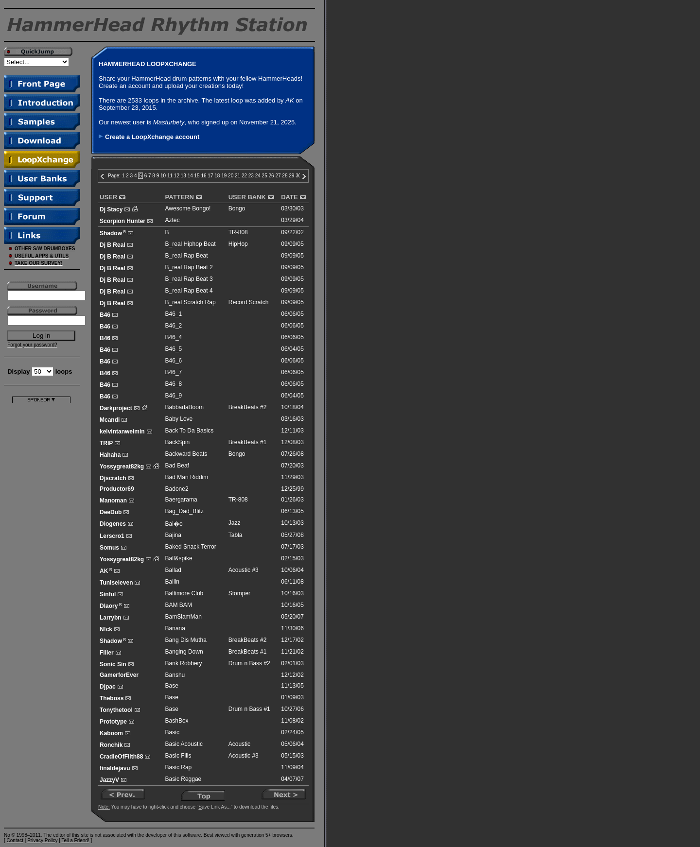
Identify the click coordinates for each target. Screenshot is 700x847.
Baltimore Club (184, 593)
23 (251, 175)
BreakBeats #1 (247, 442)
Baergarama (181, 499)
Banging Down (184, 651)
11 (170, 175)
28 (284, 175)
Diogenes (113, 523)
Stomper (239, 593)
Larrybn (111, 617)
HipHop (238, 244)
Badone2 (177, 488)
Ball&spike (178, 558)
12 (176, 175)
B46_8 (173, 383)
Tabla (235, 535)
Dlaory (109, 606)
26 (271, 175)
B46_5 (173, 349)
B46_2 (173, 325)
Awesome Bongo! (188, 208)
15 (197, 175)
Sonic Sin (113, 664)
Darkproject (116, 408)
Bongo (236, 208)
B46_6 (173, 360)
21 (237, 175)
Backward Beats (186, 453)
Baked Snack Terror (190, 546)
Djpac (108, 686)
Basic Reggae (183, 779)
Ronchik (111, 745)
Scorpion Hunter (122, 221)
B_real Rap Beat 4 (189, 290)
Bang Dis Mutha (186, 640)
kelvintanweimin (122, 431)
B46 (105, 314)
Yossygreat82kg (122, 466)
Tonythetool (116, 710)
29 (291, 175)
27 (277, 175)
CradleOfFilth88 (121, 756)
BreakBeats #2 (247, 407)
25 (264, 175)
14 (190, 175)
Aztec (172, 220)
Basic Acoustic (184, 744)
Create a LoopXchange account (152, 136)
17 (210, 175)
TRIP (106, 443)
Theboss (111, 698)
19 (224, 175)
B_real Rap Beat (186, 255)
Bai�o (174, 523)
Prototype (113, 721)
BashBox (177, 720)
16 (203, 175)
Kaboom (111, 733)
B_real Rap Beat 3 (189, 279)
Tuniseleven (116, 582)
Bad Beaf (177, 465)
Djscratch (113, 478)
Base (171, 685)
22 (244, 175)
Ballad (173, 570)
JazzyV (109, 780)
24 (258, 175)
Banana (175, 628)
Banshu (175, 675)
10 (163, 175)
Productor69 (117, 488)
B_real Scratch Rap (190, 302)
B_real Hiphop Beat (190, 244)
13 (183, 175)
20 (230, 175)
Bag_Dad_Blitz (184, 511)
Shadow (111, 233)
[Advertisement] (41, 548)
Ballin (172, 581)
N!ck (106, 629)
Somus (109, 547)
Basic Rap (178, 767)
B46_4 (173, 337)
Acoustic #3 (243, 570)
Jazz (234, 522)
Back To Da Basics (189, 430)
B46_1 (173, 314)
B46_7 (173, 372)
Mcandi (110, 419)
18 (217, 175)
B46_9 (173, 395)
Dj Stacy (111, 209)
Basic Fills (178, 755)
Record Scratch (248, 302)
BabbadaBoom (184, 407)
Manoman (113, 500)
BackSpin (177, 442)
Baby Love (179, 418)
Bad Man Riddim (187, 477)
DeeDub (111, 512)
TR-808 (238, 232)
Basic (172, 732)
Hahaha (110, 454)
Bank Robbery (183, 663)
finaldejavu (115, 768)
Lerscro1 (112, 536)
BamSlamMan (183, 616)
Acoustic (239, 744)
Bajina (173, 535)
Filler (107, 652)
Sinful (108, 594)
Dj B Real (112, 245)
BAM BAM (178, 605)
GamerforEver (119, 675)
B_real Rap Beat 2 (189, 267)
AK (104, 571)
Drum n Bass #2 (249, 663)
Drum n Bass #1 (249, 709)
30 (298, 175)
